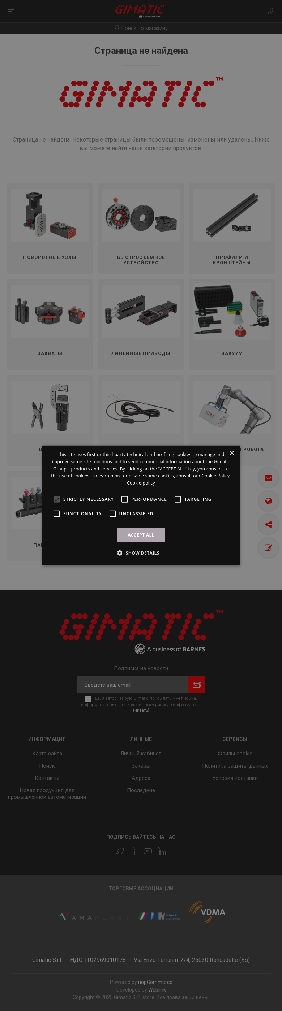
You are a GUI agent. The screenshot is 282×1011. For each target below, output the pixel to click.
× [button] (231, 453)
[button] (141, 552)
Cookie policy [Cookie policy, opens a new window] (141, 483)
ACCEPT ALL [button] (141, 535)
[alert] (141, 505)
